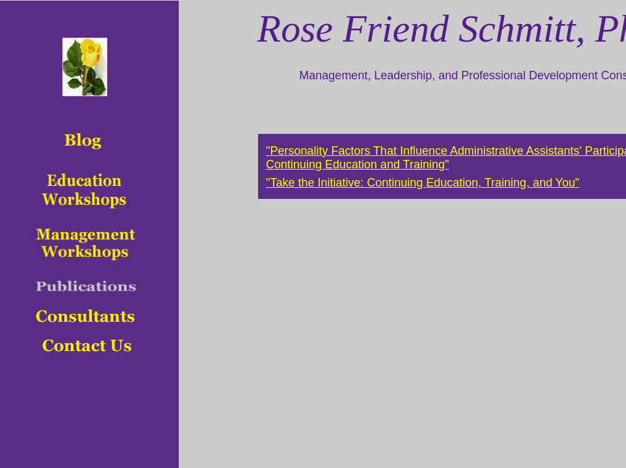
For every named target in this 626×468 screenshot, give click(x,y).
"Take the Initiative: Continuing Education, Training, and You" (422, 182)
